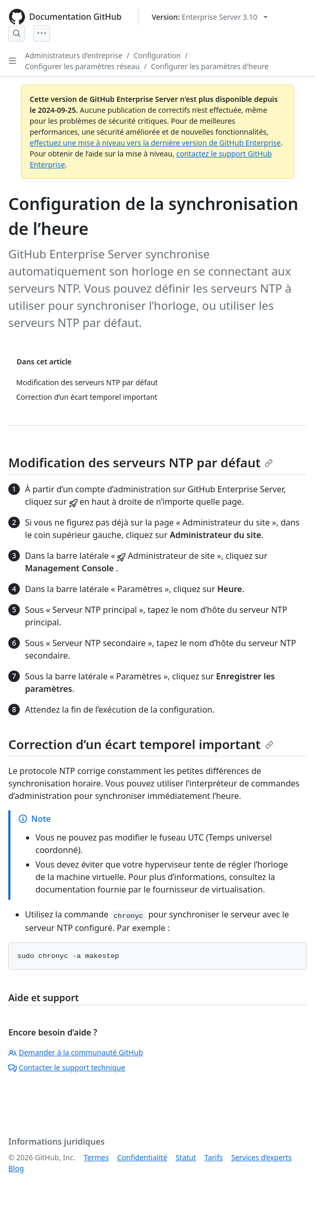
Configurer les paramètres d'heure (210, 66)
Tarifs (214, 1157)
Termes (96, 1157)
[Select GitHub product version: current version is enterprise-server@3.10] (209, 17)
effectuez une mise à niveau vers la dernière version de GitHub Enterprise (155, 143)
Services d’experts (261, 1157)
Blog (16, 1168)
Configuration (157, 55)
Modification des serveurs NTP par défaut (140, 462)
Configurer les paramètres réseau (82, 66)
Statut (185, 1157)
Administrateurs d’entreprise (73, 55)
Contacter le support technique (66, 1067)
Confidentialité (142, 1157)
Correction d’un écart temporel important (140, 744)
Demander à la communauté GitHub (75, 1052)
